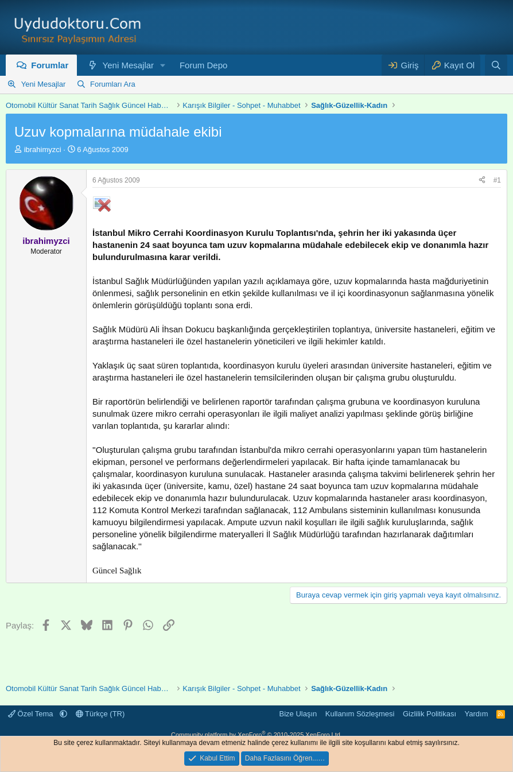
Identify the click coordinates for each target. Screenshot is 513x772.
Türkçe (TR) (100, 713)
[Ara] (496, 65)
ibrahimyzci (42, 149)
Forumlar (49, 65)
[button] (163, 65)
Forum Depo (203, 65)
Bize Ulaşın (298, 713)
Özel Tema (31, 713)
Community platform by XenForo (256, 734)
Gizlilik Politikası (429, 713)
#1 (497, 180)
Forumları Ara (112, 84)
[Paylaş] (482, 180)
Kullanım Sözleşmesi (360, 713)
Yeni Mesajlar (128, 65)
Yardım (476, 713)
